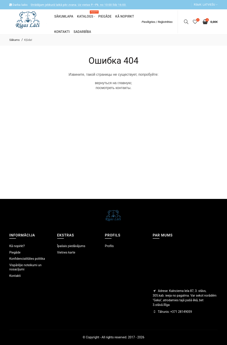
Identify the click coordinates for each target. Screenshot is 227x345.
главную (124, 83)
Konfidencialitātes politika (27, 258)
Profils (109, 246)
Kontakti (15, 276)
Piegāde (14, 252)
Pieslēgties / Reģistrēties (157, 22)
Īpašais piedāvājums (71, 246)
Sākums (14, 40)
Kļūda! (28, 40)
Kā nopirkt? (17, 246)
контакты (122, 88)
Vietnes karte (66, 252)
